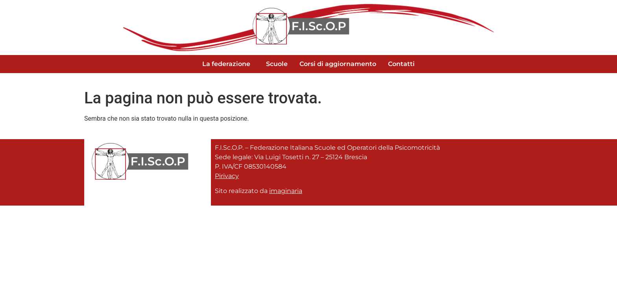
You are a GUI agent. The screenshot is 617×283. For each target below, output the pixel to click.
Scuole (277, 64)
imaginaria (285, 191)
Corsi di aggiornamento (337, 64)
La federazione (226, 64)
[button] (228, 64)
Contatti (401, 64)
